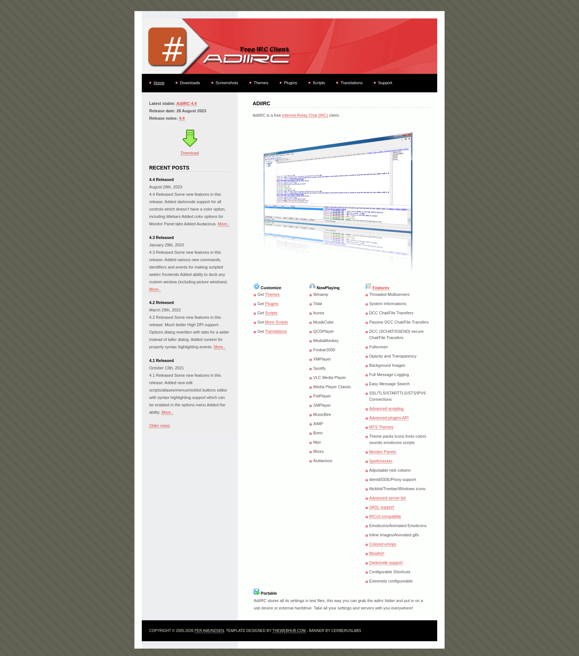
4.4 (182, 118)
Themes (261, 83)
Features (381, 288)
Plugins (290, 83)
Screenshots (227, 83)
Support (385, 83)
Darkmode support (386, 562)
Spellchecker (381, 461)
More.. (223, 224)
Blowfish (376, 553)
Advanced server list (387, 498)
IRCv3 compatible (385, 516)
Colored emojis (382, 544)
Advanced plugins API (389, 418)
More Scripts (276, 322)
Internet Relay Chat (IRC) (305, 115)
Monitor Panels (382, 452)
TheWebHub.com (289, 631)
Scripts (319, 83)
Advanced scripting (386, 408)
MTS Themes (381, 427)
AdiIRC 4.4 (187, 103)
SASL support (381, 507)
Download (190, 153)
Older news (159, 425)
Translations (351, 83)
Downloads (190, 83)
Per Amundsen (209, 631)
